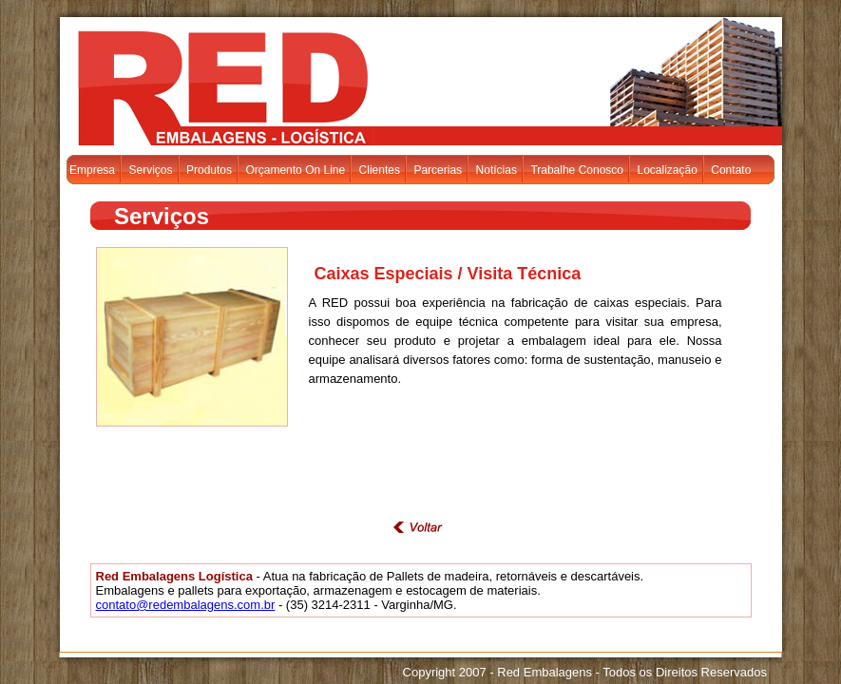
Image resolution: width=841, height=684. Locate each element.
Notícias (496, 170)
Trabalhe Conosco (576, 170)
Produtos (209, 170)
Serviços (150, 170)
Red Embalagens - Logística (218, 79)
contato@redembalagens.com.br (186, 605)
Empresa (92, 170)
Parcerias (437, 170)
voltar (421, 527)
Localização (667, 170)
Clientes (379, 170)
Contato (731, 170)
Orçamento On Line (295, 170)
